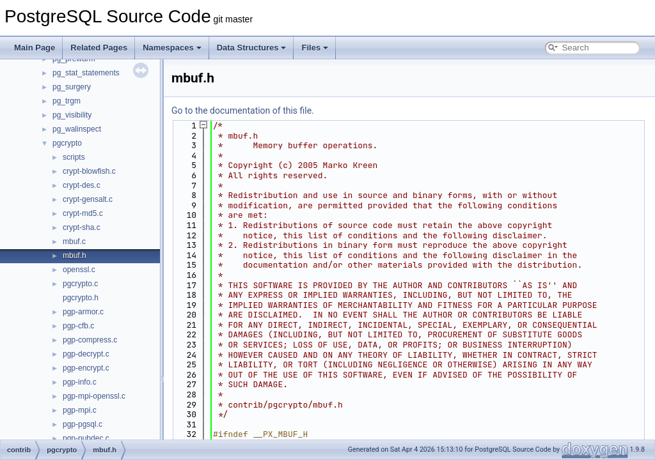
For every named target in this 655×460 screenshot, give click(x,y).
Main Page (34, 47)
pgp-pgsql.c (82, 424)
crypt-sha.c (81, 227)
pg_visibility (71, 115)
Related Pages (98, 47)
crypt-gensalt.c (88, 199)
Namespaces (172, 47)
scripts (74, 157)
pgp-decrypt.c (86, 353)
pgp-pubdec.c (86, 438)
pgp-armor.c (83, 311)
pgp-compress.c (90, 339)
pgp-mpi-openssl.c (94, 396)
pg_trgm (66, 100)
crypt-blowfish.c (89, 171)
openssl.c (79, 269)
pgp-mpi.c (80, 410)
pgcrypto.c (80, 283)
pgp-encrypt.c (86, 368)
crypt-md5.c (83, 213)
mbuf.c (74, 241)
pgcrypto (67, 143)
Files (314, 47)
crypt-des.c (81, 185)
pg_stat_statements (86, 72)
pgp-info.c (80, 382)
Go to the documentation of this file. (242, 110)
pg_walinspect (76, 129)
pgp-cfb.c (78, 325)
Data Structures (252, 47)
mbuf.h (74, 255)
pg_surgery (71, 86)
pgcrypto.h (81, 297)
